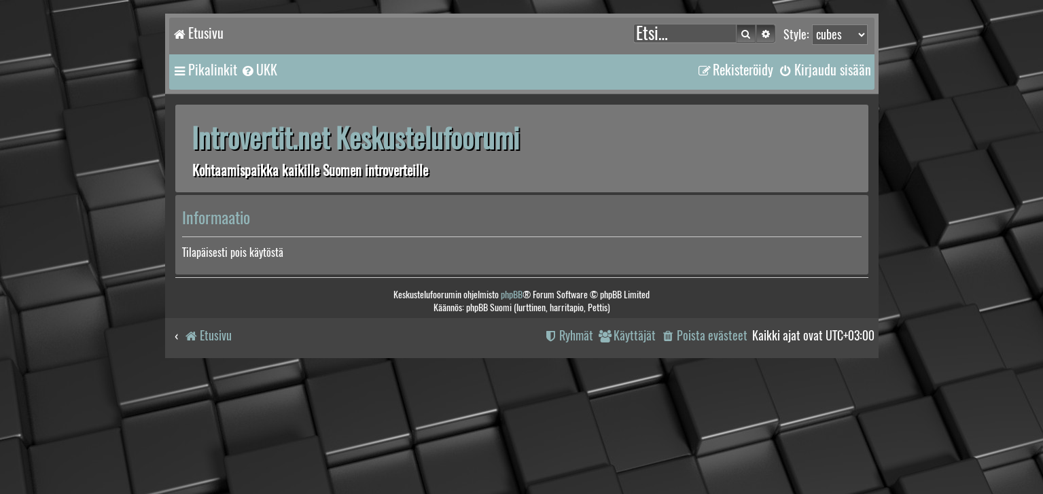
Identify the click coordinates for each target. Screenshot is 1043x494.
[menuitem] (259, 70)
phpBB (512, 294)
